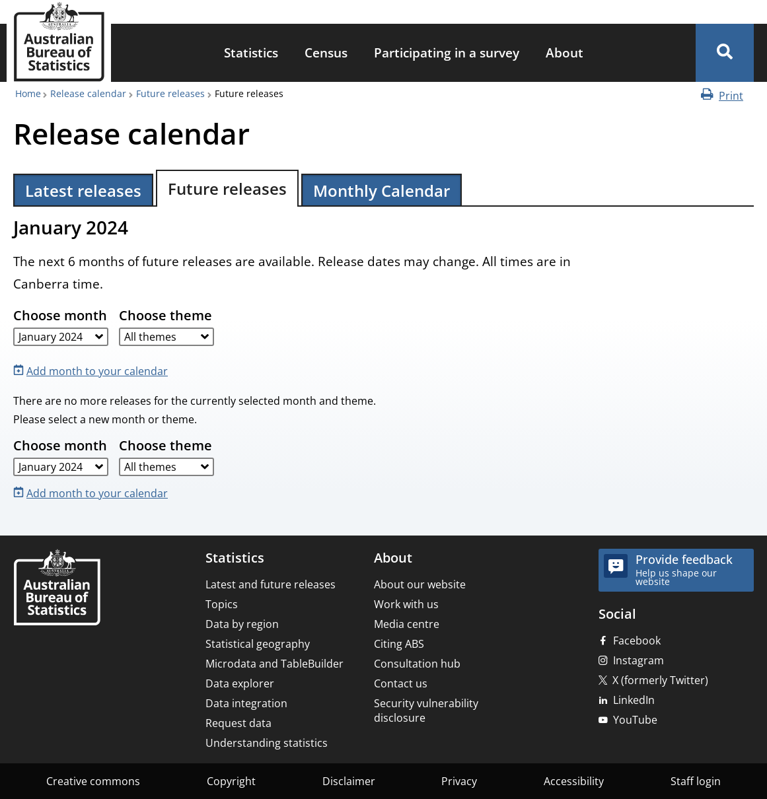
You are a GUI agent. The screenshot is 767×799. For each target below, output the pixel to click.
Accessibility (574, 781)
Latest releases (83, 190)
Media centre (406, 624)
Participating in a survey (446, 52)
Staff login (696, 781)
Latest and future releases (270, 584)
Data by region (242, 624)
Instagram (638, 660)
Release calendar (88, 93)
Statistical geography (257, 644)
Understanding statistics (266, 743)
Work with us (406, 604)
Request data (238, 723)
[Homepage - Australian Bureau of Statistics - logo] (59, 42)
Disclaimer (348, 781)
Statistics (251, 52)
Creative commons (93, 781)
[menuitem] (251, 53)
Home (28, 93)
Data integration (246, 703)
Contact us (400, 683)
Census (326, 52)
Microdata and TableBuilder (274, 663)
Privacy (459, 781)
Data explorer (239, 683)
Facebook (637, 640)
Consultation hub (417, 663)
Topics (221, 604)
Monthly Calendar (381, 190)
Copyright (231, 781)
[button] (725, 53)
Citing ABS (399, 644)
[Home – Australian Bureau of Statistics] (56, 589)
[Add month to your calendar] (93, 370)
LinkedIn (634, 700)
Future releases (170, 93)
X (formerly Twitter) (660, 680)
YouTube (635, 719)
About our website (420, 584)
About (564, 52)
